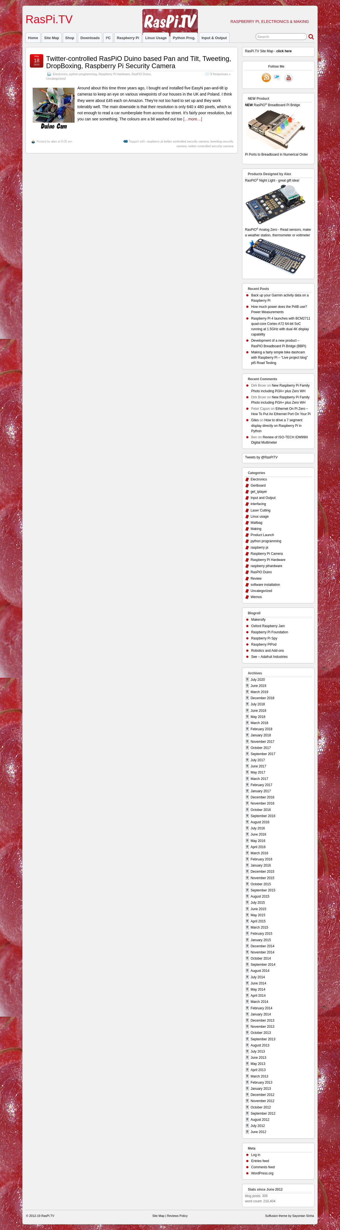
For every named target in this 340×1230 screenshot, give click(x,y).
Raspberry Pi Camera (267, 554)
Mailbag (256, 523)
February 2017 (261, 785)
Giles (255, 420)
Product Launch (262, 535)
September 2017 (263, 754)
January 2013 (261, 1089)
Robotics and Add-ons (267, 651)
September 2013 (263, 1039)
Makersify (258, 620)
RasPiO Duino (140, 74)
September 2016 (263, 816)
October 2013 (261, 1033)
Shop (69, 38)
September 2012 (263, 1113)
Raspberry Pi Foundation (269, 632)
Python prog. (184, 38)
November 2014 (262, 952)
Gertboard (258, 485)
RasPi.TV (49, 19)
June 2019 (258, 686)
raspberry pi (128, 38)
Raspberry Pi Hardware (114, 74)
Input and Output (263, 498)
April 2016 (258, 847)
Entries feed (260, 1161)
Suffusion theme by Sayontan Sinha (289, 1215)
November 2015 (262, 878)
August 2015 (260, 896)
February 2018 (261, 729)
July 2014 (258, 977)
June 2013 (258, 1058)
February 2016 (261, 859)
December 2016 (262, 797)
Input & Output (214, 38)
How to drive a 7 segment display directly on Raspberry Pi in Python (276, 425)
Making (256, 529)
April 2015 (258, 921)
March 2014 (259, 1002)
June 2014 (258, 983)
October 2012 (261, 1107)
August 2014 (260, 971)
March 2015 (259, 927)
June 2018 (258, 711)
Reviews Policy (177, 1215)
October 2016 (261, 810)
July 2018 (258, 704)
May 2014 (258, 989)
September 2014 (263, 965)
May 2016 (258, 841)
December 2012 (262, 1095)
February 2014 (261, 1008)
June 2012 (258, 1132)
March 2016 (259, 853)
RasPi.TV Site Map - (268, 51)
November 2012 (262, 1101)
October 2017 (261, 748)
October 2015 (261, 884)
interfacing (258, 504)
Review (256, 578)
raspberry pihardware (266, 566)
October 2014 (261, 958)
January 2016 (261, 865)
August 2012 (260, 1120)
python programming (83, 74)
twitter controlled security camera (210, 146)
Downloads (90, 38)
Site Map (51, 38)
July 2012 (258, 1126)
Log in (255, 1155)
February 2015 (261, 934)
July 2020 (258, 680)
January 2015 (261, 940)
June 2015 (258, 909)
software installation (265, 585)
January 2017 (261, 791)
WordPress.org (262, 1173)
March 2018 (259, 723)
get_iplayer (259, 492)
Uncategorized (56, 78)
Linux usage (156, 38)
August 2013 (260, 1045)
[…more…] (192, 119)
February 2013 (261, 1082)
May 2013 (258, 1064)
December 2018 (262, 698)
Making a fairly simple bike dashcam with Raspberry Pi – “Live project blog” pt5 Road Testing (279, 357)
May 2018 (258, 717)
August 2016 (260, 822)
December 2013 (262, 1020)
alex (54, 141)
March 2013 (259, 1076)
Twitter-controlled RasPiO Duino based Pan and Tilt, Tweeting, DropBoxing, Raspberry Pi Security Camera (138, 62)
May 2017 (258, 772)
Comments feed (263, 1167)
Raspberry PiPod (264, 644)
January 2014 (261, 1014)
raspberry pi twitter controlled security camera (178, 141)
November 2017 (262, 742)
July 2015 (258, 903)
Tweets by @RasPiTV (261, 457)
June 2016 (258, 834)
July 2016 (258, 828)
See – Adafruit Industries (269, 657)
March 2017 (259, 779)
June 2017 (258, 766)
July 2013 (258, 1051)
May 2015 (258, 915)
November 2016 (262, 803)
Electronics (60, 74)
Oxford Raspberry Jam (268, 626)
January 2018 (261, 735)
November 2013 (262, 1027)
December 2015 (262, 872)
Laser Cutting (260, 510)
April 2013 (258, 1070)
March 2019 (259, 692)
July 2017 (258, 760)
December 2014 (262, 946)
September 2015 (263, 890)
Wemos (256, 597)
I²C (108, 38)
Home (33, 38)
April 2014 (258, 996)
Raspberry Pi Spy (264, 638)
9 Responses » (220, 74)
